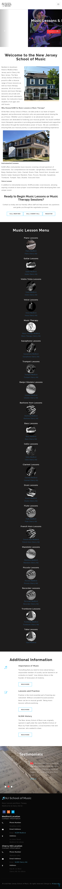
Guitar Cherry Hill (31, 274)
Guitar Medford (31, 271)
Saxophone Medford (31, 354)
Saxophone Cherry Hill (31, 356)
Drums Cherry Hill (31, 501)
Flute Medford (31, 519)
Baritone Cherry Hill (31, 418)
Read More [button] (25, 684)
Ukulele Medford (31, 395)
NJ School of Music (16, 798)
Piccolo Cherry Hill (31, 583)
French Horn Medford (31, 539)
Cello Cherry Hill (31, 460)
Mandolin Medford (31, 560)
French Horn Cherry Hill (31, 542)
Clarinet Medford (31, 477)
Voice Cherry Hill (31, 315)
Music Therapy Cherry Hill (31, 336)
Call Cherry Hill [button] (33, 213)
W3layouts (56, 883)
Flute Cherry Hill (31, 521)
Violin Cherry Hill (31, 295)
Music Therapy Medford (31, 333)
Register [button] (49, 213)
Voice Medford (31, 313)
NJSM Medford (20, 833)
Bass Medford (31, 436)
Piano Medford (31, 251)
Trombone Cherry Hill (31, 624)
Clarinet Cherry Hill (31, 480)
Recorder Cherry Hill (31, 604)
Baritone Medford (31, 416)
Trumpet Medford (31, 374)
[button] (4, 23)
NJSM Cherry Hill (20, 862)
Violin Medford (31, 292)
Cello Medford (31, 457)
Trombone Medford (31, 622)
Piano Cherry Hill (31, 253)
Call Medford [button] (14, 213)
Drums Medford (31, 498)
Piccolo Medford (31, 581)
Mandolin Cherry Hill (31, 563)
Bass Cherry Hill (31, 439)
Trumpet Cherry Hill (31, 377)
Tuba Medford (31, 642)
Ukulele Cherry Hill (31, 398)
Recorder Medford (31, 601)
